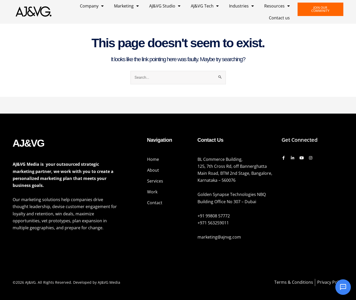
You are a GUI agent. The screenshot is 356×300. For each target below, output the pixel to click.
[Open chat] (343, 287)
